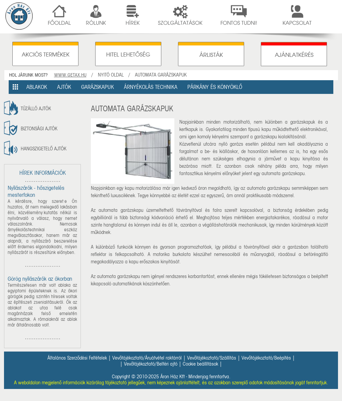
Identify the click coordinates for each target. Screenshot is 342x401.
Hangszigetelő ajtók (43, 149)
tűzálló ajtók (36, 109)
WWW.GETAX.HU (70, 75)
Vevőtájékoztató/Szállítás (211, 358)
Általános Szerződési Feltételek (77, 358)
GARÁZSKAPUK (97, 87)
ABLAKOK (36, 87)
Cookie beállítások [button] (200, 364)
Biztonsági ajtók (39, 129)
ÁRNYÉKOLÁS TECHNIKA (150, 87)
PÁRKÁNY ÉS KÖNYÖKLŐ (214, 87)
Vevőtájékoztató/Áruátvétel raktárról (147, 358)
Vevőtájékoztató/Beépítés (266, 358)
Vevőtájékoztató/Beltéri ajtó (150, 364)
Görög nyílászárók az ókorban (40, 278)
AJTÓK (64, 87)
